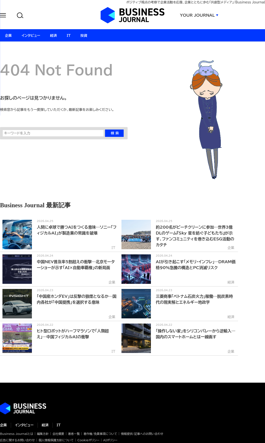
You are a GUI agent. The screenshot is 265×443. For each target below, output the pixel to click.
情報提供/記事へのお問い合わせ (142, 433)
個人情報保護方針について (56, 440)
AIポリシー (110, 440)
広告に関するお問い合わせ (17, 440)
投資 (83, 35)
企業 (3, 425)
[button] (3, 16)
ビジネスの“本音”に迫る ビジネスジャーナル (23, 408)
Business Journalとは (16, 433)
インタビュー (24, 425)
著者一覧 (74, 433)
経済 (45, 425)
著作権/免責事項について (100, 433)
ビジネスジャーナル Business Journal (132, 15)
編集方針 (43, 433)
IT (59, 425)
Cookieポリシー (88, 440)
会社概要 (58, 433)
